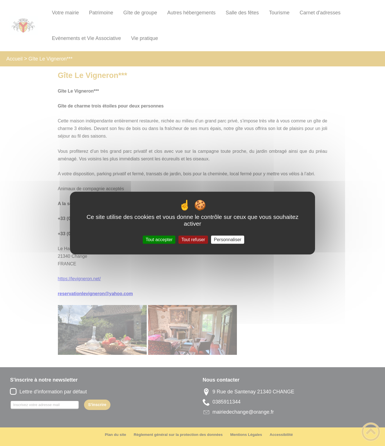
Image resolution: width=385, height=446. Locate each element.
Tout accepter (159, 239)
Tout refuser (193, 239)
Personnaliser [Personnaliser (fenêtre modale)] (227, 239)
